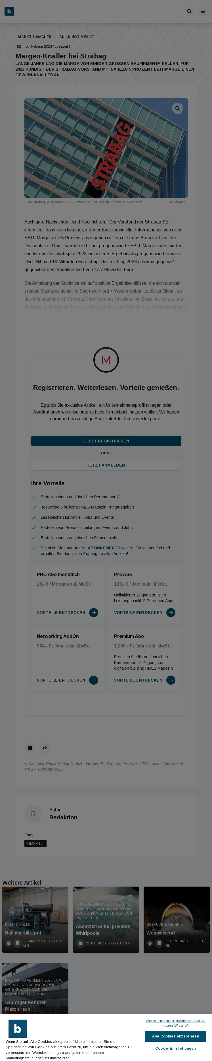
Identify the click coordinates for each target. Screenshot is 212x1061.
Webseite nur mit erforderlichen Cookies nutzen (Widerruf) (176, 1023)
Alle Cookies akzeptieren (175, 1036)
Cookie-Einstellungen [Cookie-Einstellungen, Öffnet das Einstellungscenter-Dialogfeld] (175, 1048)
